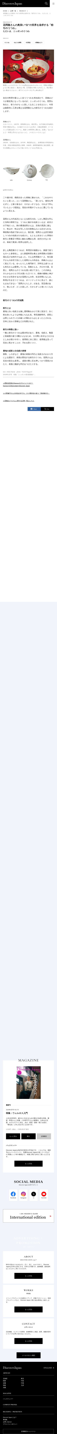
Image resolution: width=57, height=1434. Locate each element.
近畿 (4, 1383)
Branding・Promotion (12, 1412)
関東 (4, 1381)
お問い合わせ (7, 1422)
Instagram (23, 1198)
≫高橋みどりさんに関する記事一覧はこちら (18, 401)
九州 (22, 1385)
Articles (6, 1373)
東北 (22, 1378)
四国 (4, 1385)
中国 (22, 1383)
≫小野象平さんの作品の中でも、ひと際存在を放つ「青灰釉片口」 (26, 393)
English (49, 1368)
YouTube (43, 1198)
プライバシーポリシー (10, 1424)
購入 (28, 1136)
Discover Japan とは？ (10, 1417)
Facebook (13, 1198)
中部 (22, 1381)
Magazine (7, 1393)
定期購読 (44, 1136)
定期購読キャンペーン (28, 1431)
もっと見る (13, 1136)
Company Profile (10, 1405)
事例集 (5, 1419)
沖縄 (4, 1387)
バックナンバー (8, 1399)
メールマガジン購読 (28, 1355)
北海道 (5, 1378)
